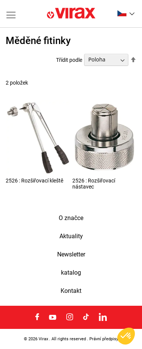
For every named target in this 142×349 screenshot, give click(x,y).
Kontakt (71, 291)
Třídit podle (69, 60)
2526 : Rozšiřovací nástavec (93, 184)
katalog (71, 272)
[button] (125, 13)
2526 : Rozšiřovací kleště (34, 181)
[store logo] (71, 14)
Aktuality (71, 236)
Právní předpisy (103, 338)
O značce (71, 218)
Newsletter (71, 254)
